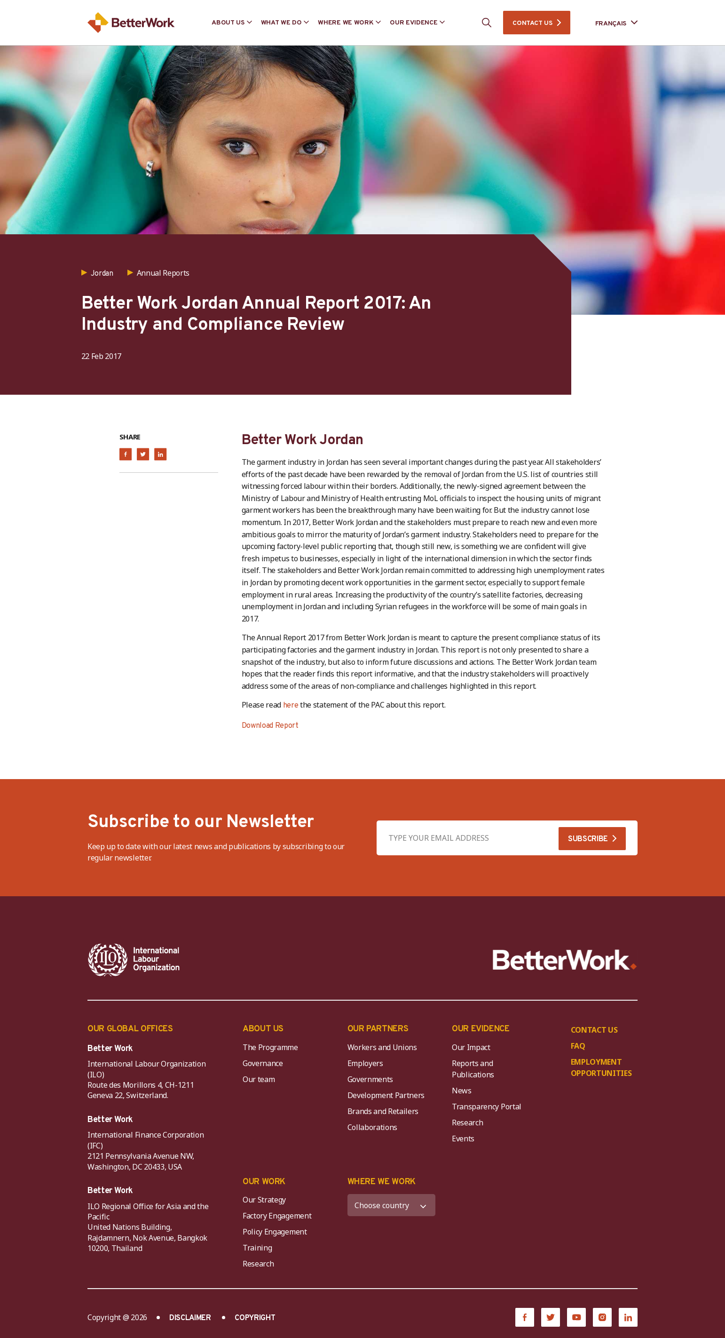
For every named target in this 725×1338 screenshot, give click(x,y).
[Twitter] (550, 1317)
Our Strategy (264, 1200)
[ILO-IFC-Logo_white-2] (134, 959)
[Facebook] (524, 1317)
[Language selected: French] (610, 23)
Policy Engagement (276, 1231)
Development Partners (386, 1095)
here (291, 705)
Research (467, 1122)
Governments (370, 1079)
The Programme (270, 1047)
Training (257, 1247)
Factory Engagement (277, 1216)
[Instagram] (602, 1317)
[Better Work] (565, 960)
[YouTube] (576, 1317)
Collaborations (372, 1127)
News (462, 1090)
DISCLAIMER (190, 1318)
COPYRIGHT (255, 1318)
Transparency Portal (486, 1106)
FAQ (578, 1046)
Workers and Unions (382, 1047)
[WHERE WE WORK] (391, 1205)
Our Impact (471, 1047)
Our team (259, 1079)
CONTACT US (532, 23)
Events (463, 1138)
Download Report (270, 726)
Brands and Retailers (383, 1111)
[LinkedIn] (628, 1317)
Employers (365, 1063)
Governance (263, 1063)
